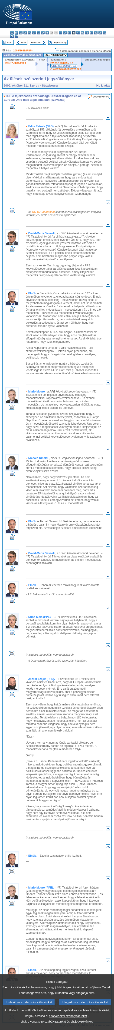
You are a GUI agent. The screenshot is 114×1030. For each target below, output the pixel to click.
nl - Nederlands (82, 32)
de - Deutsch (29, 32)
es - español (16, 32)
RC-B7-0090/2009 (43, 212)
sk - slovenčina (100, 32)
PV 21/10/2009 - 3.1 (62, 63)
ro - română (96, 32)
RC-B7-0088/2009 (15, 63)
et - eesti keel (34, 32)
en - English (43, 32)
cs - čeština (21, 32)
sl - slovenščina (104, 32)
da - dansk (25, 32)
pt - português (91, 32)
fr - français (47, 32)
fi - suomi (12, 36)
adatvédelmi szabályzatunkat (68, 1022)
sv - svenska (16, 36)
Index (10, 42)
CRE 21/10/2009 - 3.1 (63, 65)
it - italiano (60, 32)
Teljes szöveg (60, 42)
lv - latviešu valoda (65, 32)
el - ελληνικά (38, 32)
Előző (23, 42)
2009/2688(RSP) (23, 50)
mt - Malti (78, 32)
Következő (36, 42)
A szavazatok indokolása (65, 68)
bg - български (12, 32)
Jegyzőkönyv (101, 96)
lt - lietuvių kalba (69, 32)
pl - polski (87, 32)
